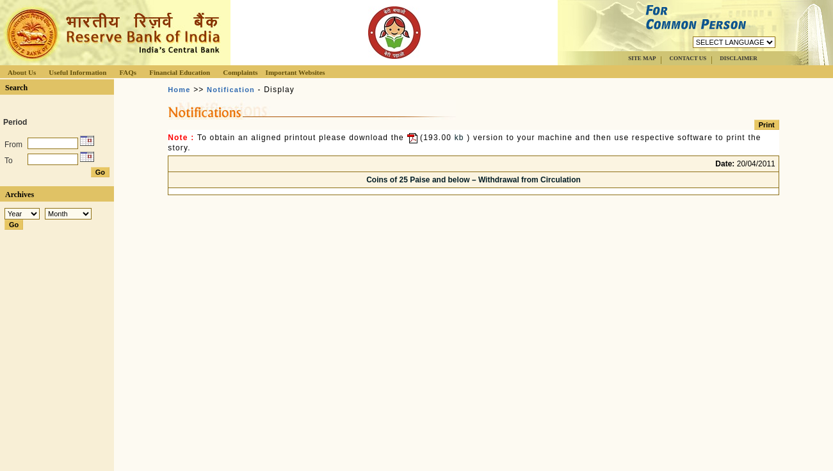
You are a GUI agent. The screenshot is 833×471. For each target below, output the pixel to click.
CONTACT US (687, 58)
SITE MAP (642, 58)
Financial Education (179, 72)
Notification (231, 89)
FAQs (127, 72)
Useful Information (77, 72)
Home (179, 89)
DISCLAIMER (738, 58)
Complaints (240, 72)
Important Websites (295, 72)
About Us (22, 72)
